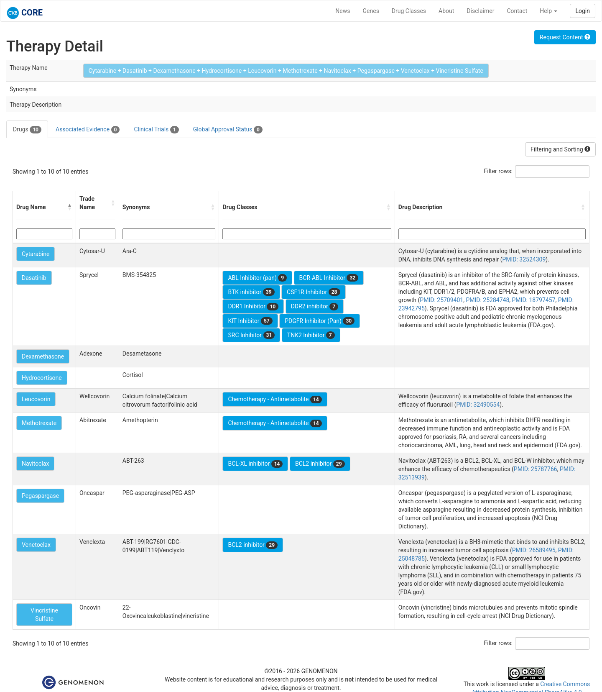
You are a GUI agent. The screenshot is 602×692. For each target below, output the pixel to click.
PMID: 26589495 (534, 550)
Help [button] (548, 11)
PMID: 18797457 (534, 300)
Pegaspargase (40, 495)
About (446, 11)
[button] (69, 207)
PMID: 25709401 (441, 300)
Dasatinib (34, 277)
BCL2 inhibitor (320, 464)
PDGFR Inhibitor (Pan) (320, 321)
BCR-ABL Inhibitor (329, 278)
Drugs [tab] (27, 129)
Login (582, 11)
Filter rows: (498, 171)
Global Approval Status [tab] (228, 129)
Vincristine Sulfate (44, 614)
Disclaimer (480, 11)
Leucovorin (36, 399)
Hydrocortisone (42, 377)
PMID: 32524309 (524, 259)
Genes (371, 11)
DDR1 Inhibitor (253, 306)
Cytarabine (35, 254)
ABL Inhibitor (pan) (257, 278)
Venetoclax (36, 544)
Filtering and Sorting (560, 149)
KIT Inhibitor (250, 321)
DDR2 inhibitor (314, 306)
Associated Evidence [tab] (88, 129)
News (342, 11)
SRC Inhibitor (251, 335)
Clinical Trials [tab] (156, 129)
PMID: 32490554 (478, 404)
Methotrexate (39, 423)
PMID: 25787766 (535, 469)
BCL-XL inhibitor (255, 464)
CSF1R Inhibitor (313, 292)
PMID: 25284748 (487, 300)
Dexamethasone (43, 356)
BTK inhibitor (251, 292)
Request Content (565, 37)
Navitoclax (35, 463)
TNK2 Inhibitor (311, 335)
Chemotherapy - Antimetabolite (274, 399)
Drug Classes (409, 11)
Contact (517, 11)
